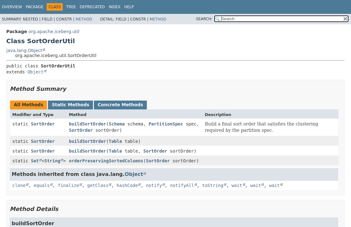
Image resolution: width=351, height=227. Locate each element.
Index (115, 7)
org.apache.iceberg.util (53, 31)
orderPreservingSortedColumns (106, 160)
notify (154, 185)
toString (212, 185)
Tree (71, 7)
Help (129, 7)
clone (19, 185)
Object (35, 71)
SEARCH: (204, 19)
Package (34, 7)
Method (84, 19)
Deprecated (92, 7)
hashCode (127, 185)
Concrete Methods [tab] (120, 104)
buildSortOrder (87, 123)
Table (115, 141)
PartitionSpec (166, 123)
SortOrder (43, 123)
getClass (97, 185)
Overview (12, 7)
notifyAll (182, 185)
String (52, 160)
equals (42, 185)
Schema (117, 123)
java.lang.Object (24, 50)
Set (35, 160)
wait (237, 185)
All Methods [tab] (28, 104)
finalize (68, 185)
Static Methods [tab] (70, 104)
